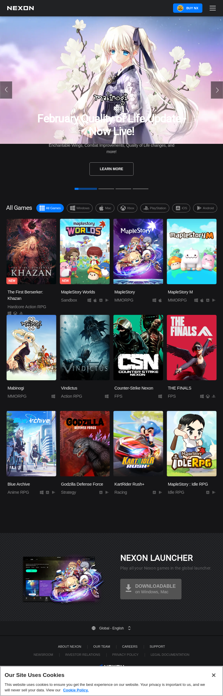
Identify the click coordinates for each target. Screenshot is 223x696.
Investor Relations (82, 654)
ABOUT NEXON (69, 646)
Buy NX (192, 8)
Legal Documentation (170, 654)
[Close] (213, 683)
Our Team (101, 646)
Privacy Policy (125, 654)
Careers (130, 646)
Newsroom (43, 654)
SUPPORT (157, 646)
